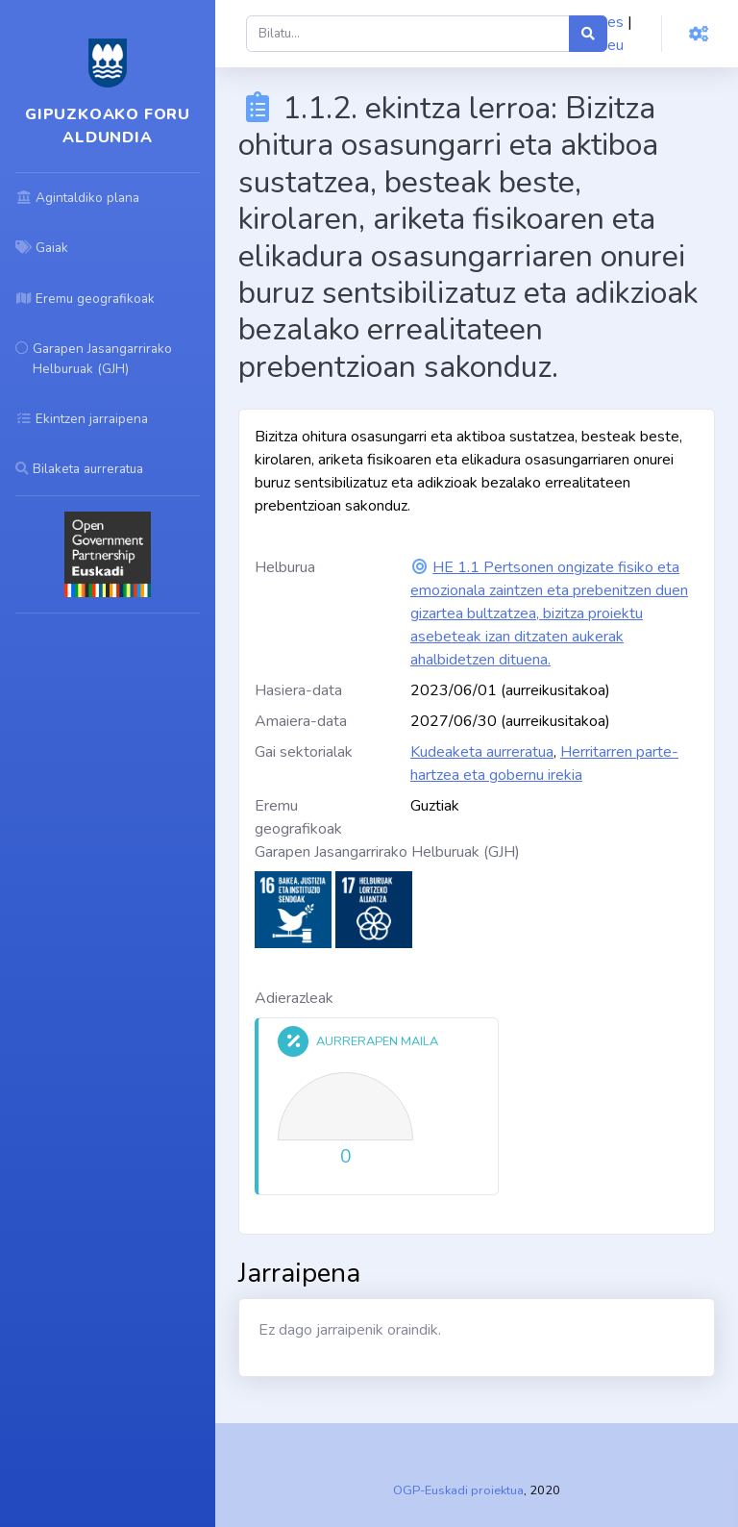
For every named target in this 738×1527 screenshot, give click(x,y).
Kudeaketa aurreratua (482, 752)
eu (615, 45)
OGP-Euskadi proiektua (458, 1490)
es (615, 22)
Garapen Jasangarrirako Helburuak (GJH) (387, 852)
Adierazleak (294, 998)
